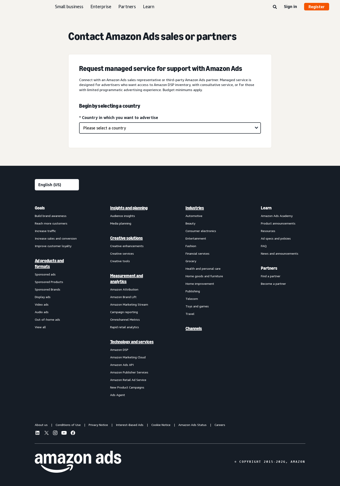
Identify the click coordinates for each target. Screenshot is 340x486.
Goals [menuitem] (40, 208)
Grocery (191, 261)
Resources (268, 231)
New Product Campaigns (127, 387)
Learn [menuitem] (266, 208)
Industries (195, 208)
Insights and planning (129, 208)
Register (317, 6)
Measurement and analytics (126, 278)
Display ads (43, 297)
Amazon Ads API (122, 365)
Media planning (120, 223)
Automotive (194, 216)
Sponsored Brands (47, 289)
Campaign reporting (124, 312)
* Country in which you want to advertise (118, 117)
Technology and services (132, 341)
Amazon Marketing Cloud (128, 357)
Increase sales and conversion (56, 238)
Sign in (290, 6)
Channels (194, 328)
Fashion (191, 246)
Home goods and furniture (204, 276)
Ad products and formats (49, 263)
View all (40, 327)
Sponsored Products (49, 282)
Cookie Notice (160, 425)
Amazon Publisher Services (129, 372)
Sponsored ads (45, 274)
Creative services (122, 253)
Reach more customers (51, 223)
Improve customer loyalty (53, 246)
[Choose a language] (57, 184)
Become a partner (273, 283)
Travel (190, 314)
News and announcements (279, 253)
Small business (69, 6)
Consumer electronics (201, 231)
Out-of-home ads (47, 319)
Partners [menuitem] (269, 268)
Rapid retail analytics (124, 327)
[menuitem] (57, 301)
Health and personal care (203, 268)
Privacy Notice (98, 425)
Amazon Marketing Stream (129, 304)
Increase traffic (45, 231)
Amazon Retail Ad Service (128, 380)
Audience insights (122, 216)
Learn (148, 6)
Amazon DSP (119, 349)
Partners (127, 6)
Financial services (197, 253)
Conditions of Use (68, 425)
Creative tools (120, 261)
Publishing (193, 291)
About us (41, 425)
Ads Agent (117, 395)
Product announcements (278, 223)
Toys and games (197, 306)
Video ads (42, 304)
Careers (220, 425)
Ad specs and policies (276, 238)
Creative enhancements (127, 246)
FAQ (264, 246)
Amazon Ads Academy (277, 216)
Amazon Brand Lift (123, 297)
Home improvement (200, 283)
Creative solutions (126, 238)
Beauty (190, 223)
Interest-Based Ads (129, 425)
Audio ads (42, 312)
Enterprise (100, 6)
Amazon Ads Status (192, 425)
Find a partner (270, 276)
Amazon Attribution (124, 289)
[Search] (275, 7)
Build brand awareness (50, 216)
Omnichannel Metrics (125, 319)
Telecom (192, 299)
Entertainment (196, 238)
